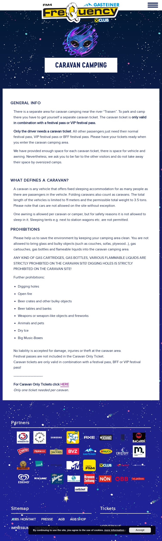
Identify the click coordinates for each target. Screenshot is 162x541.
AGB (61, 519)
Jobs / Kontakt (23, 519)
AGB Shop (78, 519)
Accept (140, 530)
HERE (64, 384)
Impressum (20, 528)
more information (114, 530)
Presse (47, 519)
